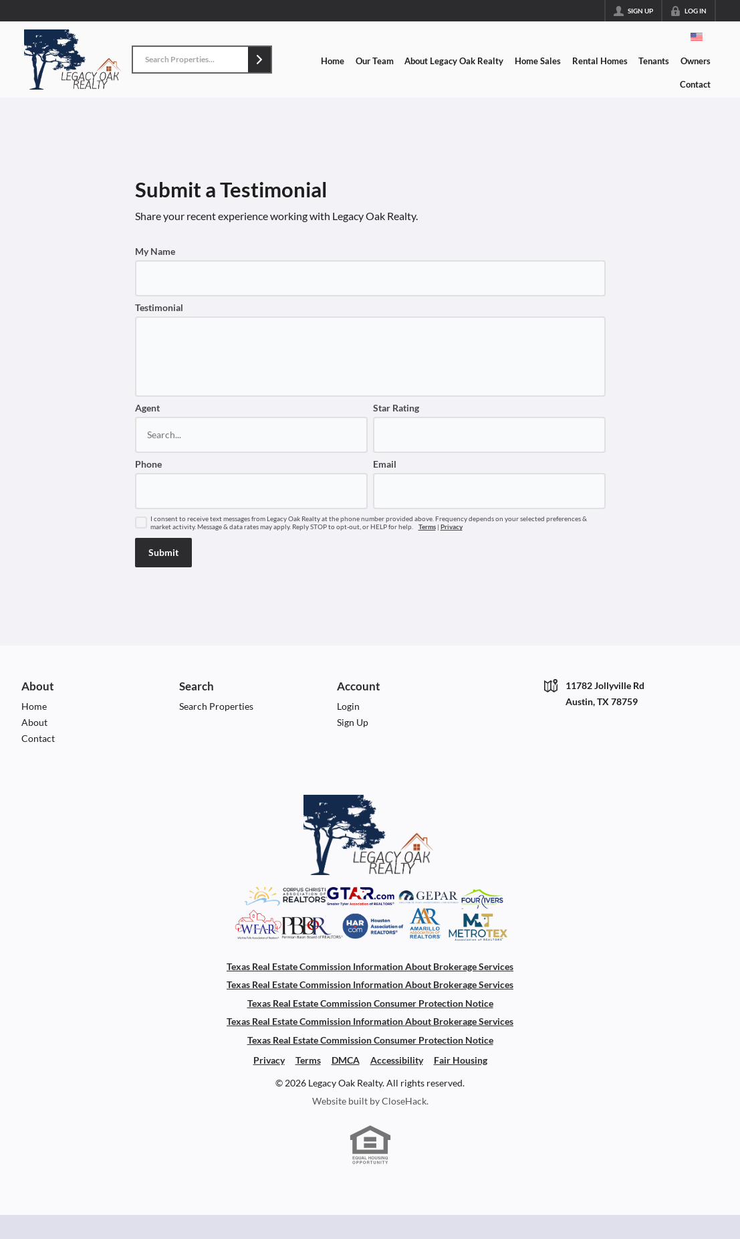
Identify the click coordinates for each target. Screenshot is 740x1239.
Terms (427, 527)
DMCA (346, 1060)
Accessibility (396, 1060)
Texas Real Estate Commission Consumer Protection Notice (370, 1003)
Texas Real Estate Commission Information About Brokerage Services (370, 966)
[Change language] (696, 37)
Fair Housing (460, 1060)
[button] (259, 59)
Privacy (452, 527)
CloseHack (404, 1101)
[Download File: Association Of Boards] (370, 936)
